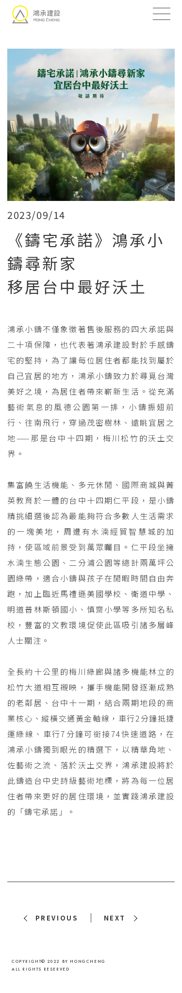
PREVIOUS (56, 917)
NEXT (115, 917)
